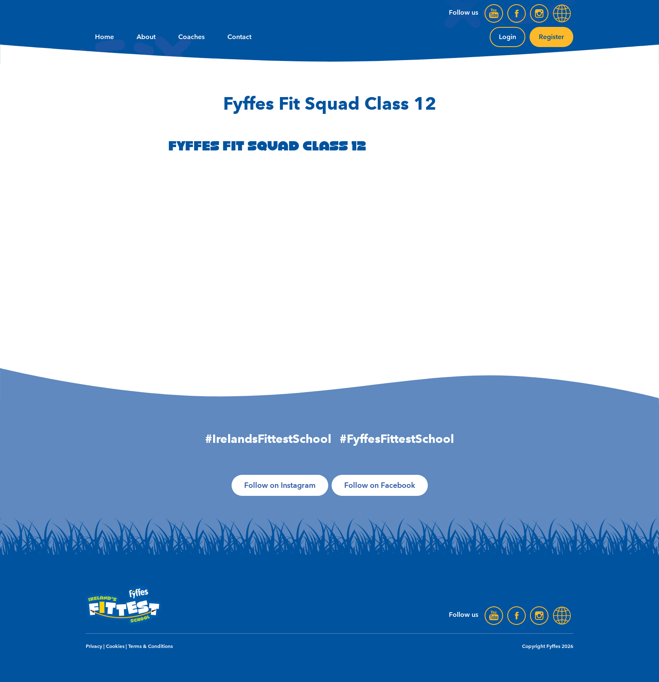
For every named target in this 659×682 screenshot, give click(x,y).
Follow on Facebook (379, 485)
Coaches (191, 37)
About (146, 37)
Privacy (94, 646)
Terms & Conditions (150, 646)
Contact (239, 37)
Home (104, 37)
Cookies (115, 646)
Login (507, 37)
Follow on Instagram (280, 485)
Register (551, 37)
